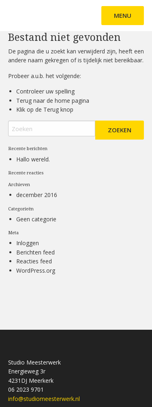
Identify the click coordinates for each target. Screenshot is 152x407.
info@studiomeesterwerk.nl (44, 399)
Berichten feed (35, 252)
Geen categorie (36, 219)
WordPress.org (35, 270)
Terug (51, 109)
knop (66, 109)
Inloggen (27, 243)
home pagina (72, 100)
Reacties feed (34, 261)
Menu (122, 15)
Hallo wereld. (33, 159)
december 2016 (36, 195)
